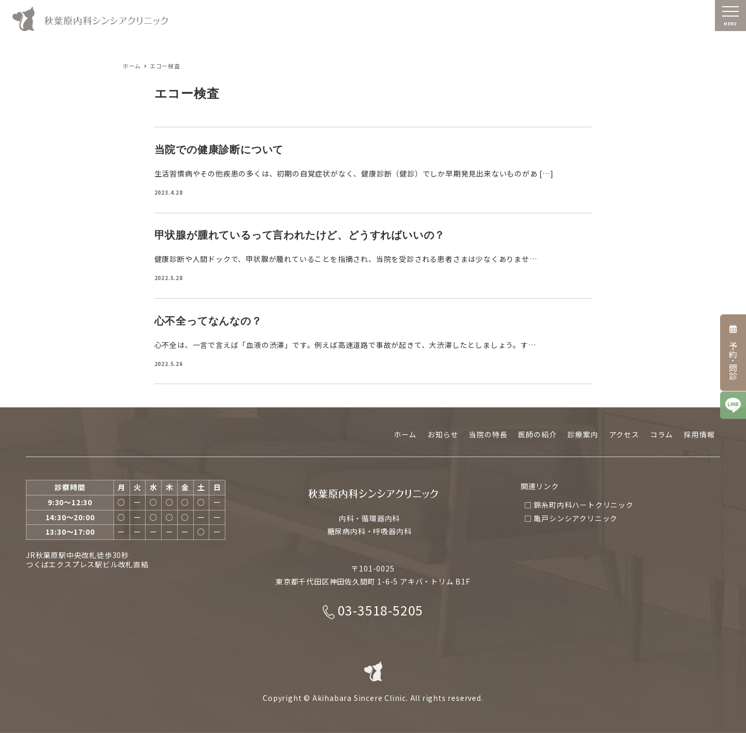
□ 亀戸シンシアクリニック (571, 518)
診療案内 (582, 434)
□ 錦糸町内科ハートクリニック (579, 505)
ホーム (405, 434)
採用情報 (699, 434)
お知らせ (442, 434)
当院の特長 (488, 434)
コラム (661, 434)
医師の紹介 (537, 434)
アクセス (624, 434)
